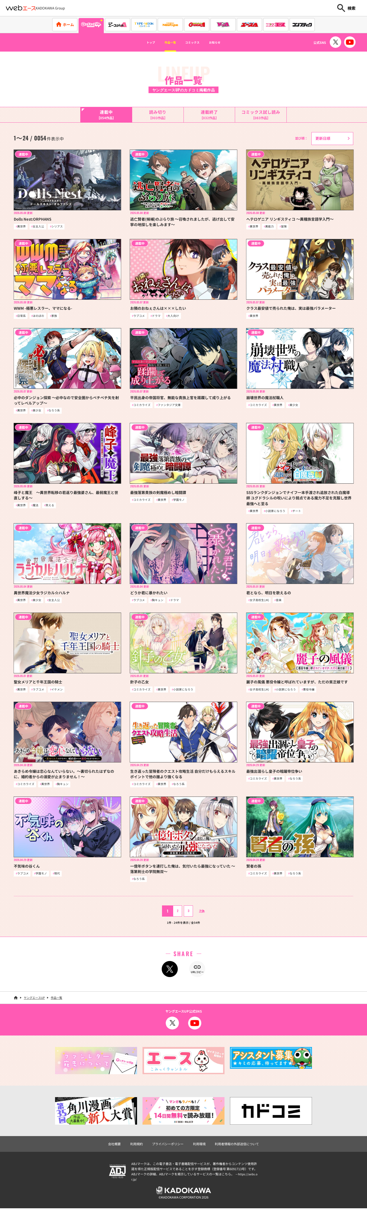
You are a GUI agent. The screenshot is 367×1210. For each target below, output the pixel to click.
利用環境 (199, 1145)
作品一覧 (165, 42)
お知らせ (225, 42)
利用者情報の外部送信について (237, 1145)
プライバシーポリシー (168, 1145)
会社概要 (114, 1145)
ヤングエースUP (34, 999)
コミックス (195, 42)
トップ (140, 42)
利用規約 (136, 1145)
